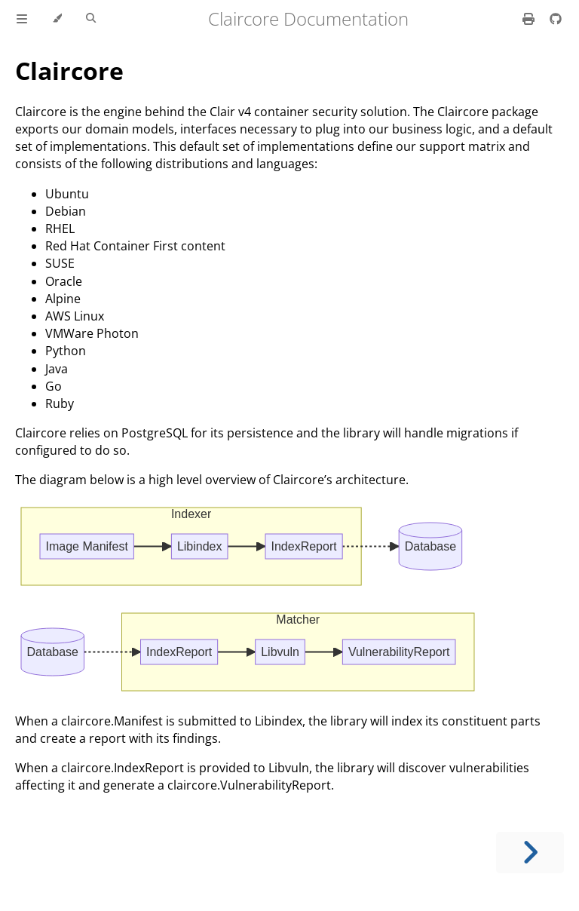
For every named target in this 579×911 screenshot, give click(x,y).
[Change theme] (57, 19)
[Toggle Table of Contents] (22, 19)
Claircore (69, 70)
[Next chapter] (530, 852)
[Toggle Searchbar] (91, 19)
